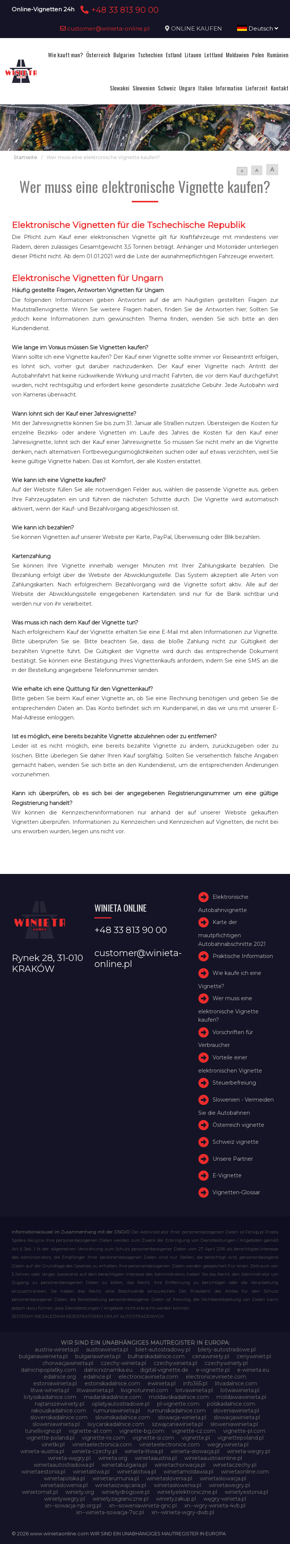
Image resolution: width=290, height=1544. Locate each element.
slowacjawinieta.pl (237, 1417)
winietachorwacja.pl (179, 1464)
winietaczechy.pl (234, 1464)
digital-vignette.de (164, 1369)
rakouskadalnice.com (58, 1410)
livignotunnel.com (144, 1390)
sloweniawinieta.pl (56, 1424)
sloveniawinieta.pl (236, 1410)
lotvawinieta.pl (194, 1390)
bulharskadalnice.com (156, 1356)
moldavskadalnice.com (179, 1397)
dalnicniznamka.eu (108, 1369)
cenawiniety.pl (210, 1356)
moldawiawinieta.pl (241, 1397)
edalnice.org (60, 1376)
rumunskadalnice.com (177, 1410)
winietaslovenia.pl (169, 1478)
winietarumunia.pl (116, 1478)
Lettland (213, 54)
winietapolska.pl (64, 1478)
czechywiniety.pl (226, 1363)
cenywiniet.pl (254, 1356)
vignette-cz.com (194, 1431)
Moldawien (237, 54)
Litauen (193, 54)
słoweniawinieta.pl (234, 1424)
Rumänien (277, 54)
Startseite (25, 157)
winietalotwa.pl (136, 1471)
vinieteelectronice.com (169, 1444)
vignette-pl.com (244, 1431)
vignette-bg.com (141, 1431)
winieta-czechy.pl (94, 1451)
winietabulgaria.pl (124, 1464)
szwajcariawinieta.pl (177, 1424)
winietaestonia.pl (43, 1471)
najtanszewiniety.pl (59, 1403)
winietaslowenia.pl (64, 1485)
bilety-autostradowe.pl (227, 1349)
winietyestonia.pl (246, 1492)
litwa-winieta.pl (50, 1390)
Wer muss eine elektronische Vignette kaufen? (228, 1009)
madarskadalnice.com (112, 1397)
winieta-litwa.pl (144, 1451)
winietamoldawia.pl (188, 1471)
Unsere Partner (233, 1158)
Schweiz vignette (236, 1141)
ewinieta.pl (162, 1383)
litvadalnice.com (236, 1383)
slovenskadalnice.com (59, 1417)
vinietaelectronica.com (102, 1444)
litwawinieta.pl (95, 1390)
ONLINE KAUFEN (196, 28)
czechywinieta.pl (175, 1363)
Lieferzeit (256, 88)
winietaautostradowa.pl (64, 1464)
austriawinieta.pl (107, 1349)
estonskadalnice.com (112, 1383)
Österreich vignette (238, 1125)
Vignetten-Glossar (236, 1192)
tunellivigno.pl (43, 1431)
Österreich (98, 54)
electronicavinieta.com (148, 1376)
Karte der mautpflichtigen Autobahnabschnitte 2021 (232, 933)
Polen (258, 54)
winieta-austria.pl (42, 1451)
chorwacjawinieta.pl (67, 1363)
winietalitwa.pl (91, 1471)
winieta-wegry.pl (248, 1451)
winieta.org (112, 1458)
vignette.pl (196, 1437)
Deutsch (257, 28)
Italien (205, 88)
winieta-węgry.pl (69, 1458)
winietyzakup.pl (176, 1498)
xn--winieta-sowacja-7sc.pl (110, 1512)
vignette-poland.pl (50, 1437)
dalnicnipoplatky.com (48, 1369)
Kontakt (279, 88)
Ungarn (187, 88)
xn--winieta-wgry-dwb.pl (182, 1512)
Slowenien (144, 88)
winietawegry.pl (229, 1485)
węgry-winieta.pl (225, 1498)
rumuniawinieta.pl (117, 1410)
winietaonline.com (245, 1471)
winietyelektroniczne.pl (187, 1492)
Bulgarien (124, 54)
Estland (174, 54)
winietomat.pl (40, 1492)
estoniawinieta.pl (55, 1383)
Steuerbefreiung (234, 1082)
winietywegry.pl (64, 1498)
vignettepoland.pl (241, 1437)
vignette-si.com (153, 1437)
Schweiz (167, 88)
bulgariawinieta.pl (97, 1356)
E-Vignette (227, 1175)
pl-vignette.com (178, 1403)
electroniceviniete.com (216, 1376)
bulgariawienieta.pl (43, 1356)
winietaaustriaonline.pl (213, 1458)
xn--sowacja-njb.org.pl (73, 1505)
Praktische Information (243, 956)
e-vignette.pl (213, 1369)
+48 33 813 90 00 (118, 10)
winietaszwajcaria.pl (120, 1485)
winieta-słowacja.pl (195, 1451)
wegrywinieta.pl (227, 1444)
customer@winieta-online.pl (105, 28)
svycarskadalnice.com (115, 1424)
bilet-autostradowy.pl (163, 1349)
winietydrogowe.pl (126, 1492)
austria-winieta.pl (57, 1349)
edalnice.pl (97, 1376)
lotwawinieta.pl (240, 1390)
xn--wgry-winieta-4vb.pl (214, 1505)
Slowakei (120, 88)
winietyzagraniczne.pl (120, 1498)
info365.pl (195, 1383)
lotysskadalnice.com (50, 1397)
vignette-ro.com (103, 1437)
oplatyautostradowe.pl (121, 1403)
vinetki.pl (53, 1444)
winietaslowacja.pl (223, 1478)
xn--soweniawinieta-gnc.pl (143, 1505)
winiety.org (79, 1492)
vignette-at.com (90, 1431)
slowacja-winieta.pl (182, 1417)
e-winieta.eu (253, 1369)
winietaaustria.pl (156, 1458)
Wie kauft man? (65, 54)
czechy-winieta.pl (123, 1363)
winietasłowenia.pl (177, 1485)
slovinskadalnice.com (122, 1417)
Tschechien (150, 54)
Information (229, 88)
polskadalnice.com (231, 1403)
